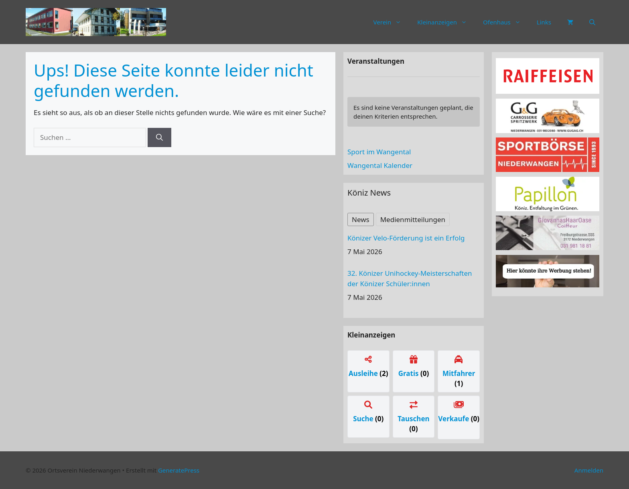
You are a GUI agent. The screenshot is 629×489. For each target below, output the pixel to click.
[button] (592, 22)
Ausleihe (364, 373)
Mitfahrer (458, 373)
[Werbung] (547, 284)
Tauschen (413, 418)
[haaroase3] (547, 247)
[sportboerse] (547, 169)
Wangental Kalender (379, 165)
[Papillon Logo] (547, 208)
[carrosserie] (547, 130)
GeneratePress (178, 470)
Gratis (409, 373)
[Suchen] (159, 137)
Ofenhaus (506, 22)
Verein (391, 22)
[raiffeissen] (547, 91)
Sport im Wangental (379, 151)
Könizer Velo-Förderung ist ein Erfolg (406, 237)
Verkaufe (454, 418)
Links (544, 22)
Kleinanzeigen (446, 22)
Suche (364, 418)
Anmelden (588, 470)
